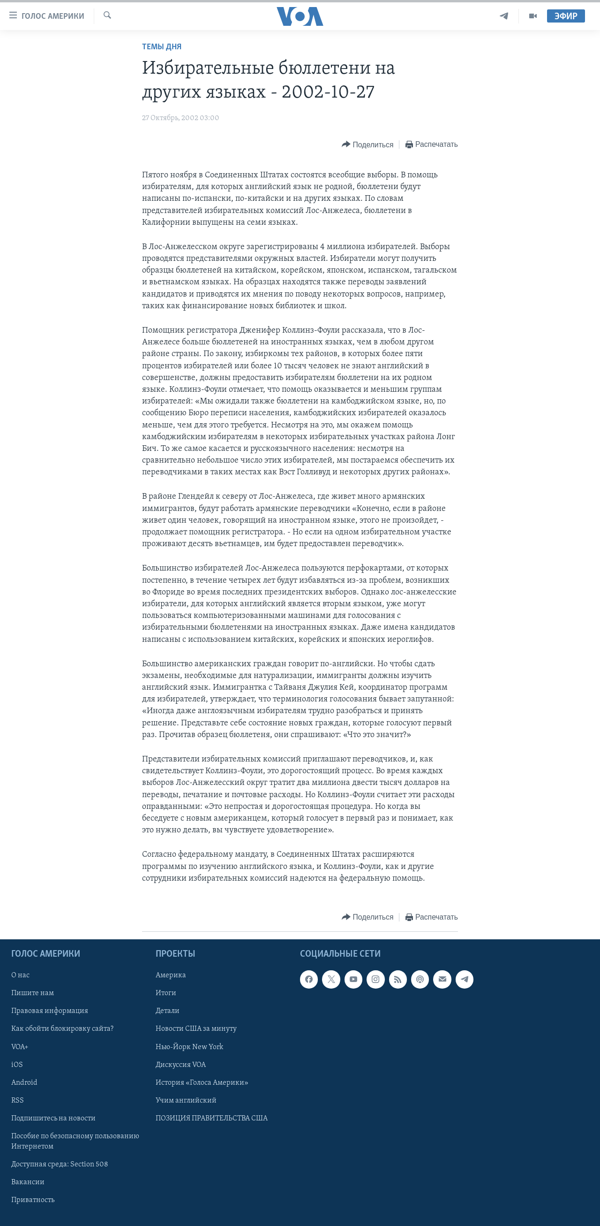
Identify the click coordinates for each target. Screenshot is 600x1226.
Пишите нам (32, 993)
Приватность (32, 1200)
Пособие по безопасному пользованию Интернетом (75, 1141)
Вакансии (28, 1182)
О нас (20, 975)
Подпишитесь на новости (53, 1118)
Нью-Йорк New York (189, 1047)
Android (24, 1083)
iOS (17, 1065)
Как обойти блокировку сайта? (62, 1029)
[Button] (367, 144)
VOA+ (20, 1047)
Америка (171, 975)
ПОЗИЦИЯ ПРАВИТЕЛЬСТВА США (212, 1118)
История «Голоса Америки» (202, 1083)
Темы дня (161, 47)
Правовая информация (49, 1011)
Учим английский (186, 1100)
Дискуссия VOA (181, 1065)
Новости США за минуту (196, 1029)
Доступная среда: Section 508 (59, 1164)
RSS (17, 1100)
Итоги (166, 993)
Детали (168, 1011)
